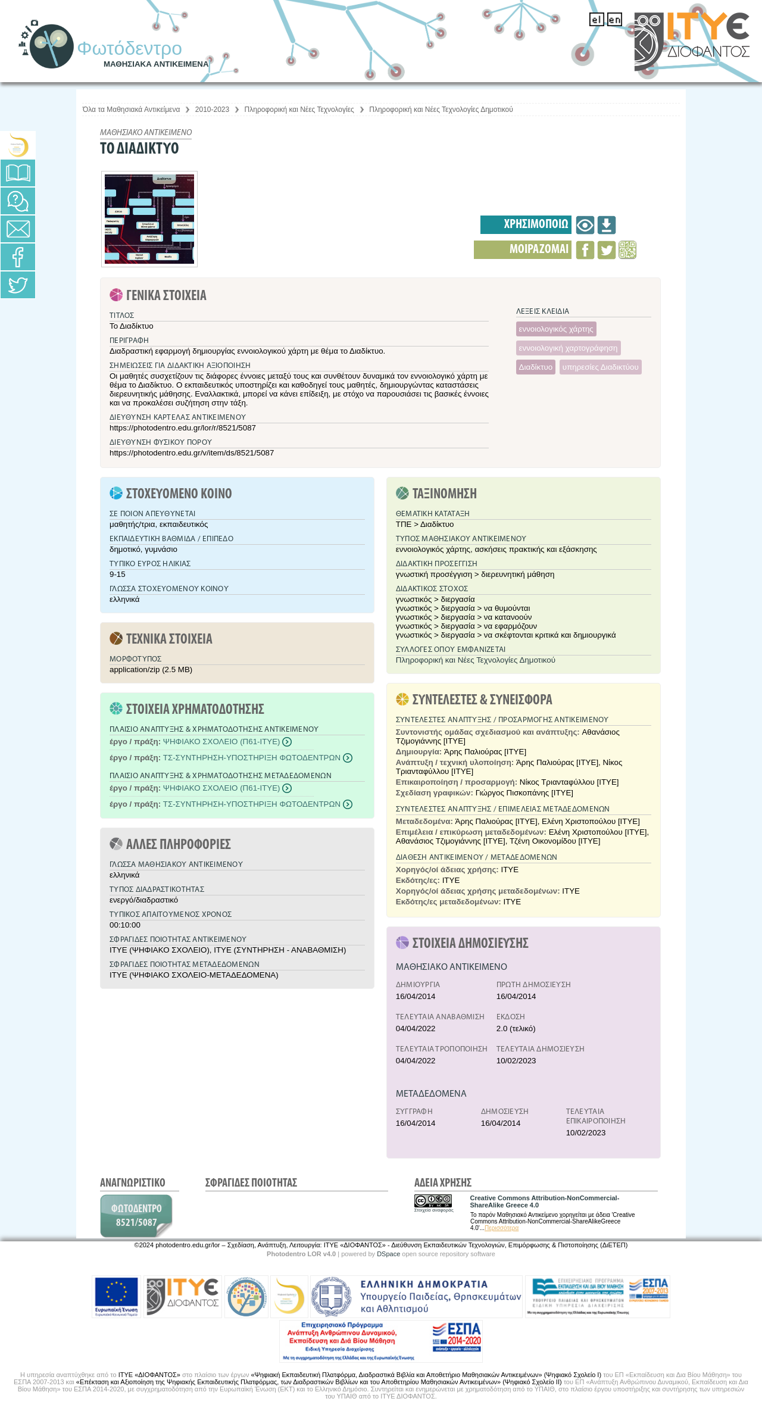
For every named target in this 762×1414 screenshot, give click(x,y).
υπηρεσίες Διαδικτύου (601, 367)
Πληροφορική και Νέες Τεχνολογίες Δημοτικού (441, 109)
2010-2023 (212, 109)
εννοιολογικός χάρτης (556, 328)
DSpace (388, 1253)
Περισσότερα (502, 1228)
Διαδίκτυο (536, 367)
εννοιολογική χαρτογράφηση (568, 348)
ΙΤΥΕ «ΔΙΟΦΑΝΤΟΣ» (149, 1374)
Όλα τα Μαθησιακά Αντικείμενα (131, 109)
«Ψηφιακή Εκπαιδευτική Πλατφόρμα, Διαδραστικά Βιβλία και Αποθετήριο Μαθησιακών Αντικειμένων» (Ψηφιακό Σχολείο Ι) (426, 1374)
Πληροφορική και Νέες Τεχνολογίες (299, 109)
